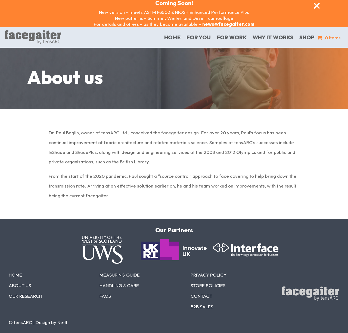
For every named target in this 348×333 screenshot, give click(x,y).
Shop (307, 37)
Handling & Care (119, 285)
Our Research (25, 296)
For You (199, 37)
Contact (201, 296)
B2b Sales (202, 306)
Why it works (273, 37)
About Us (20, 285)
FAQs (105, 296)
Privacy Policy (208, 275)
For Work (232, 37)
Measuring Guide (120, 275)
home (172, 37)
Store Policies (208, 285)
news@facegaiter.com (228, 24)
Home (15, 275)
